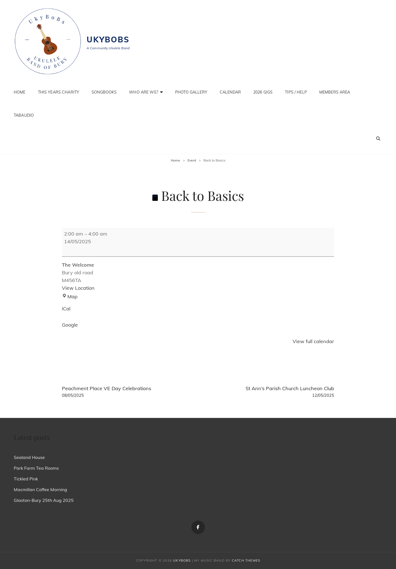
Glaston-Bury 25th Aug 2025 (44, 500)
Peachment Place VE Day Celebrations (127, 391)
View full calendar (313, 341)
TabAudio (24, 115)
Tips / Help (296, 92)
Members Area (334, 92)
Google (70, 325)
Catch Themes (246, 560)
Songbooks (104, 92)
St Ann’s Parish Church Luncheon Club (269, 391)
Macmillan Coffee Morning (40, 489)
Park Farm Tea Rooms (36, 468)
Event (192, 160)
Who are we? (143, 92)
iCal (66, 308)
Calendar (230, 92)
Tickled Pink (26, 479)
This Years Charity (58, 92)
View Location (78, 288)
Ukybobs (108, 39)
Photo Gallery (191, 92)
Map (70, 296)
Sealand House (29, 457)
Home (20, 92)
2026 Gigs (263, 92)
